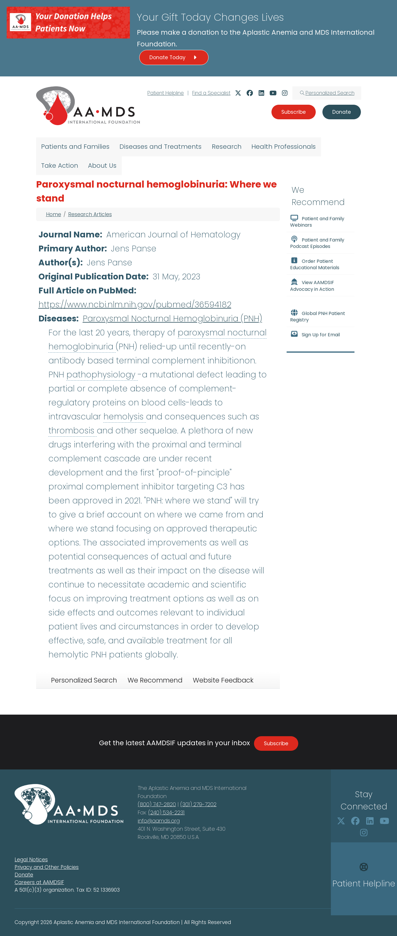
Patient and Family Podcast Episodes (317, 243)
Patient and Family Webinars (317, 221)
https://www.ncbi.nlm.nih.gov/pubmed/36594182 (134, 304)
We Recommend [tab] (155, 680)
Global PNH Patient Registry (317, 316)
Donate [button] (341, 112)
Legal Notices (31, 859)
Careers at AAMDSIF (39, 882)
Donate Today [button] (173, 57)
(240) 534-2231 (166, 812)
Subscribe (276, 743)
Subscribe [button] (293, 112)
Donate (24, 874)
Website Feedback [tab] (223, 680)
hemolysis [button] (124, 416)
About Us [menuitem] (102, 165)
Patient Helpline (165, 93)
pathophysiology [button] (102, 374)
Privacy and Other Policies (47, 867)
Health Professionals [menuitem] (283, 146)
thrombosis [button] (72, 430)
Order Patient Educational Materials (314, 264)
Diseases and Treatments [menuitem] (160, 146)
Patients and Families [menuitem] (75, 146)
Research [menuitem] (226, 146)
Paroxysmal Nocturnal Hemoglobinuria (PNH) (172, 318)
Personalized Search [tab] (84, 680)
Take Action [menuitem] (59, 165)
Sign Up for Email (315, 334)
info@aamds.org (159, 820)
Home (53, 214)
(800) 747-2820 (157, 804)
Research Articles (90, 214)
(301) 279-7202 (198, 804)
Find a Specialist (211, 93)
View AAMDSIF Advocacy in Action (312, 285)
